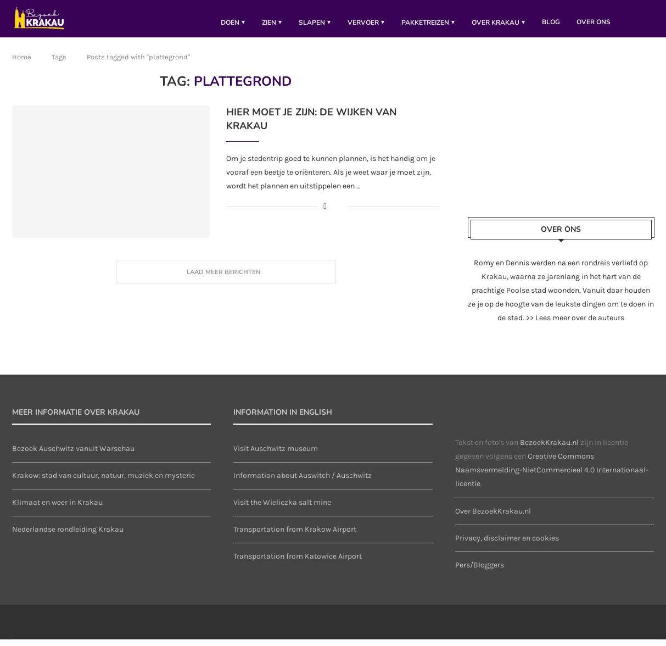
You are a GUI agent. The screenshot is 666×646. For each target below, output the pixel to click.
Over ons (594, 22)
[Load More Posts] (225, 278)
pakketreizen (425, 22)
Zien (269, 22)
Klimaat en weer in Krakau (57, 509)
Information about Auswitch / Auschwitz (302, 482)
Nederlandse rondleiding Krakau (68, 536)
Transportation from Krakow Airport (294, 536)
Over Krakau (495, 22)
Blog (551, 22)
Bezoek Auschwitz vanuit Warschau (73, 455)
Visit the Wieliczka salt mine (282, 509)
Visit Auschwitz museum (275, 455)
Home (21, 63)
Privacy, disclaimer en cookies (507, 544)
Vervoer (363, 22)
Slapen (312, 22)
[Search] (648, 22)
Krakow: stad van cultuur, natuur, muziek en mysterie (103, 482)
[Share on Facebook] (324, 213)
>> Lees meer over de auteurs (575, 324)
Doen (230, 22)
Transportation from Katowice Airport (297, 563)
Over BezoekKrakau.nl (493, 517)
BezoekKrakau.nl (549, 449)
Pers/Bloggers (479, 571)
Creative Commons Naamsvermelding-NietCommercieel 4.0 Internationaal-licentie (551, 476)
